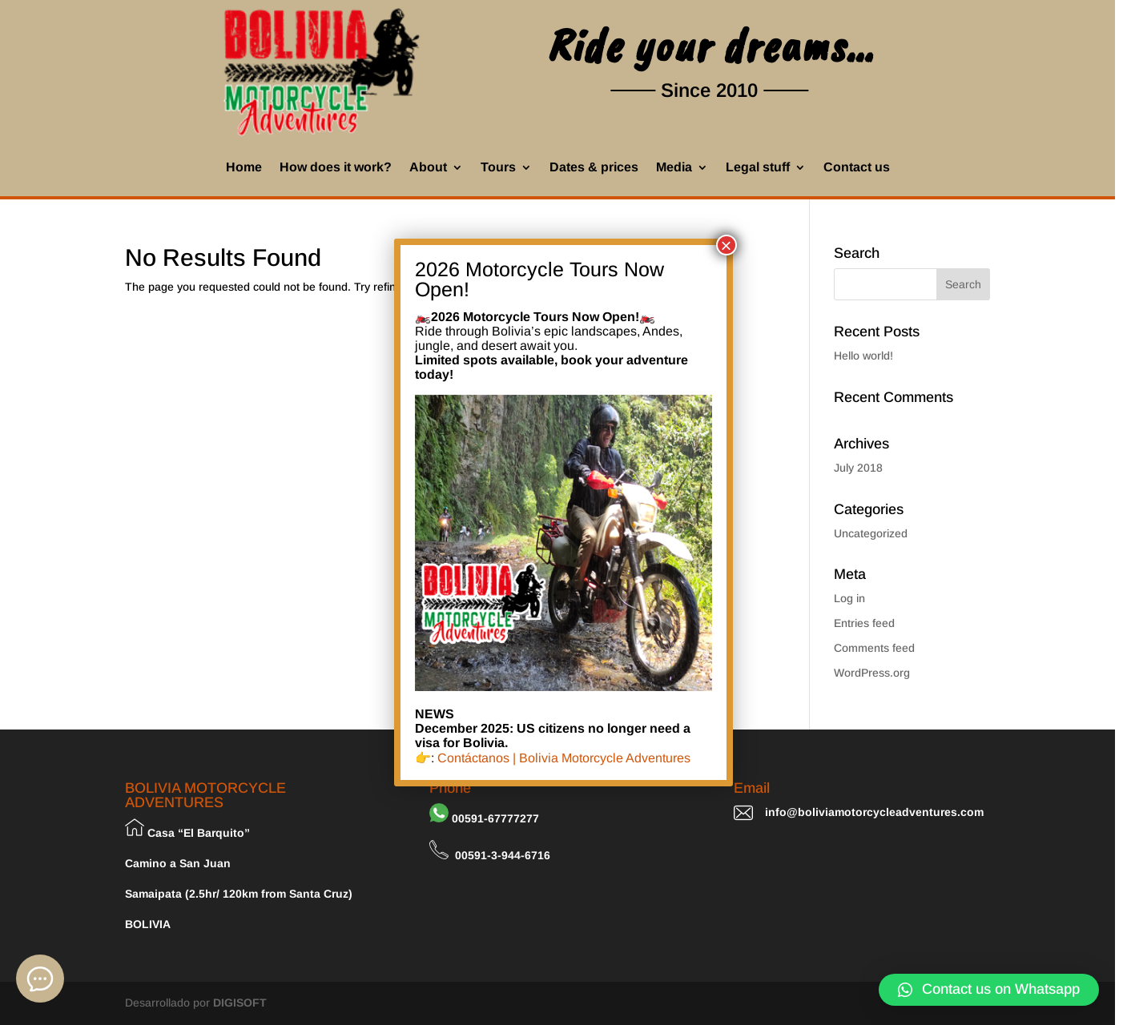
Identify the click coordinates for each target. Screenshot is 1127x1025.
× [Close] (726, 245)
